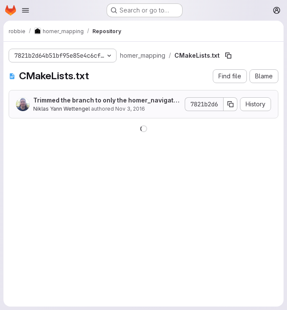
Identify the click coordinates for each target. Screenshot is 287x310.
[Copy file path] (228, 55)
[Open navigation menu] (25, 10)
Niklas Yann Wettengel (61, 108)
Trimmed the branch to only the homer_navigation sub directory (106, 100)
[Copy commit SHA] (230, 104)
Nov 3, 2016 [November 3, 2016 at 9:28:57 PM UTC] (130, 108)
